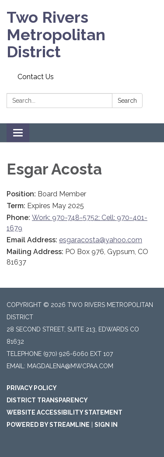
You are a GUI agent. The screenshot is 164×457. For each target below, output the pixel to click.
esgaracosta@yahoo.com (100, 240)
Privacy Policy (32, 387)
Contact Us (35, 77)
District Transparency (47, 400)
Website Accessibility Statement (64, 412)
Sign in (106, 424)
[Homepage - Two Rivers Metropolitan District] (82, 35)
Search (127, 100)
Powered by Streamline (48, 424)
